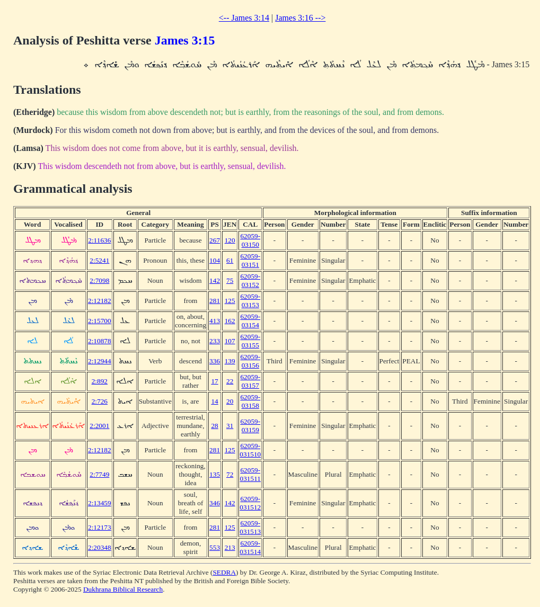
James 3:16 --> (300, 17)
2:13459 (99, 503)
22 (229, 381)
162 (230, 321)
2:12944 (99, 361)
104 (214, 260)
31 (229, 426)
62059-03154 (250, 321)
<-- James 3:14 (244, 17)
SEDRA (224, 572)
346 (214, 503)
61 (229, 260)
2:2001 (99, 426)
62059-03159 (250, 425)
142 (214, 280)
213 (230, 547)
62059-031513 (250, 527)
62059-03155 (250, 341)
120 (230, 240)
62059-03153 (250, 300)
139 (230, 361)
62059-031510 (250, 450)
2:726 (100, 401)
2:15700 (99, 321)
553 (214, 547)
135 (214, 474)
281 (214, 301)
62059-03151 (250, 260)
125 (230, 301)
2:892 (100, 381)
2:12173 (99, 527)
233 (214, 341)
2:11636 (99, 240)
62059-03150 (250, 240)
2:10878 (99, 341)
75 (229, 280)
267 (214, 240)
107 (230, 341)
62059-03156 (250, 361)
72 (229, 474)
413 (214, 321)
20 (229, 401)
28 (214, 426)
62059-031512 (250, 503)
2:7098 (99, 280)
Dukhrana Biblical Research (123, 589)
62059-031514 (250, 547)
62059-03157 (250, 381)
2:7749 (99, 474)
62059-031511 (250, 474)
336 (214, 361)
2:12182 (99, 301)
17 (214, 381)
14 (214, 401)
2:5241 (99, 260)
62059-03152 (250, 280)
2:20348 (99, 547)
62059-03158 (250, 401)
